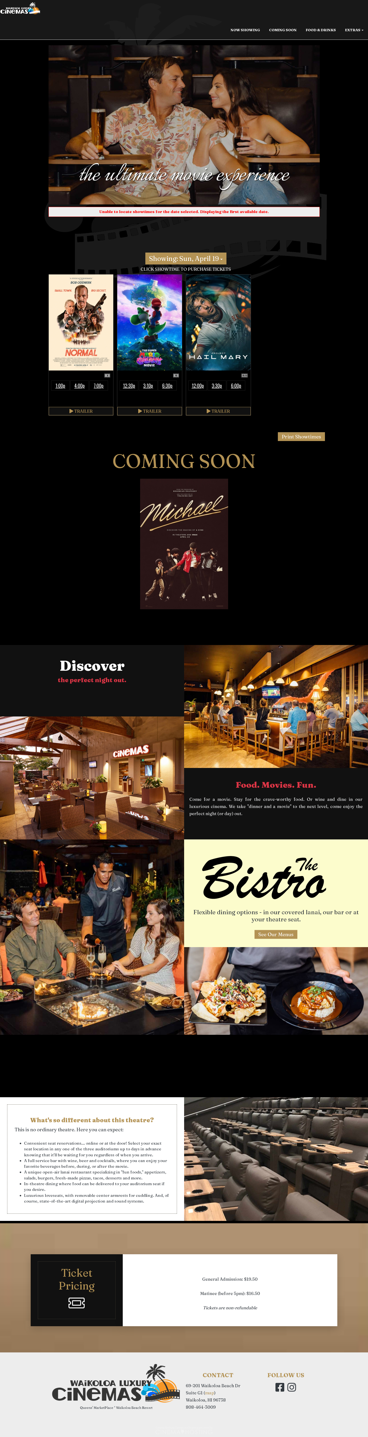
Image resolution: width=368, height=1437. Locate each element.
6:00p (236, 385)
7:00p (98, 385)
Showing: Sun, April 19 (186, 258)
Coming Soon (283, 31)
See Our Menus (276, 934)
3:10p (148, 385)
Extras (354, 31)
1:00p (60, 385)
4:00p (79, 385)
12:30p (129, 385)
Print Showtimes (301, 436)
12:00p (198, 385)
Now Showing (245, 31)
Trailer (81, 411)
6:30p (167, 385)
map (209, 1393)
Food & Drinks (321, 31)
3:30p (217, 385)
